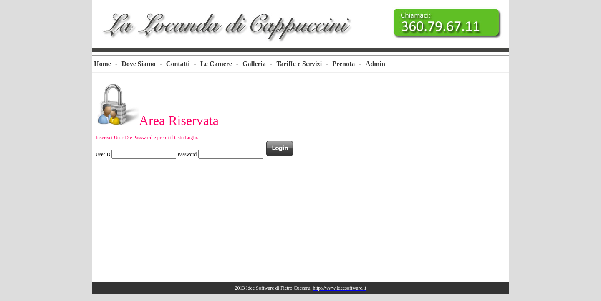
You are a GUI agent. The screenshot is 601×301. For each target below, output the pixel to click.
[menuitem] (102, 64)
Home (102, 63)
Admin (375, 63)
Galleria (254, 63)
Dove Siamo (138, 63)
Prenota (343, 63)
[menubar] (239, 64)
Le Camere (216, 63)
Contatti (178, 63)
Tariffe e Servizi (299, 63)
